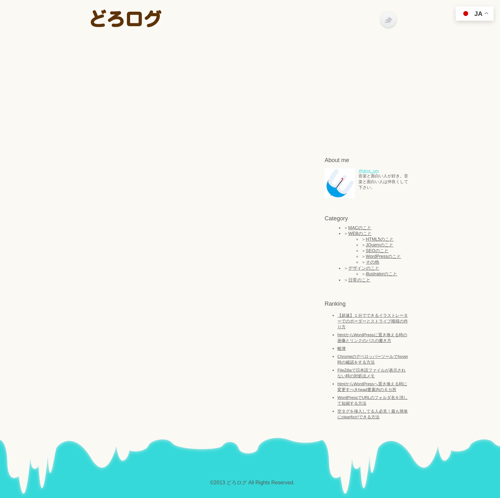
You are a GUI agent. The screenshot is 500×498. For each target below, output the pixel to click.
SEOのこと (377, 250)
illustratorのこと (381, 273)
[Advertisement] (250, 89)
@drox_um (368, 170)
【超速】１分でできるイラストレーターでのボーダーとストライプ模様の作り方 (372, 321)
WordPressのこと (383, 256)
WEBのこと (360, 233)
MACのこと (359, 227)
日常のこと (359, 279)
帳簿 (341, 348)
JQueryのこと (379, 244)
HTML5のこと (380, 239)
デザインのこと (363, 268)
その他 (372, 262)
